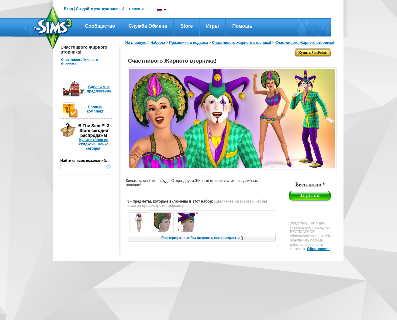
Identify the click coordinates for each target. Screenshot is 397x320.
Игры (212, 26)
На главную (135, 42)
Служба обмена (148, 26)
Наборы (157, 42)
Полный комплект (95, 109)
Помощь (242, 26)
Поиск (134, 9)
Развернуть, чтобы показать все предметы (202, 238)
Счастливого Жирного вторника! (241, 42)
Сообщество (100, 26)
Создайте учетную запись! (100, 9)
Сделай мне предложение (99, 89)
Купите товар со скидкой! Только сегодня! (94, 144)
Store (186, 26)
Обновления (318, 249)
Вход (68, 9)
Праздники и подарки (188, 42)
